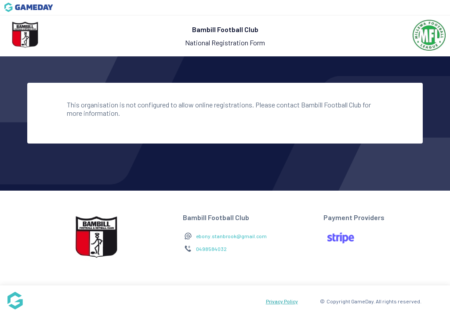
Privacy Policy (282, 301)
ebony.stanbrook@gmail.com (231, 236)
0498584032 (211, 249)
